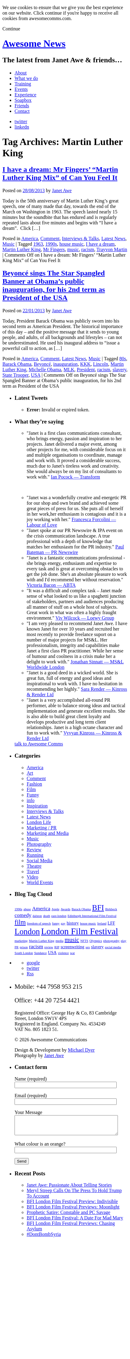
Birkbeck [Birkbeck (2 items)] (111, 909)
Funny (33, 794)
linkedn (22, 127)
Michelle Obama (45, 369)
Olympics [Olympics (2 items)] (95, 940)
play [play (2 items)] (123, 940)
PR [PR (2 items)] (16, 947)
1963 (38, 244)
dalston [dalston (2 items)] (37, 916)
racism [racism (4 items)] (36, 946)
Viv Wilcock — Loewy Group (84, 618)
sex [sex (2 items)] (87, 947)
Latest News (114, 238)
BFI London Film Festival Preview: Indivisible (72, 1205)
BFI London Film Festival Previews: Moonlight (73, 1210)
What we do (26, 78)
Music (8, 244)
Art (30, 773)
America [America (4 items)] (41, 908)
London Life (39, 822)
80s (122, 358)
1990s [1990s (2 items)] (18, 909)
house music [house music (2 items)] (88, 923)
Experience (25, 94)
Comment (49, 238)
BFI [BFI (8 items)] (98, 907)
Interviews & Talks (80, 238)
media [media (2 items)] (59, 940)
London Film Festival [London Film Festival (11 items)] (79, 931)
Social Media (39, 860)
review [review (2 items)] (48, 947)
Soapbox (23, 100)
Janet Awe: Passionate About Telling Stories (69, 1188)
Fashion (34, 784)
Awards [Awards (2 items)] (65, 909)
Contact (22, 111)
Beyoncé (42, 364)
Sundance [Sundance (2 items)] (40, 953)
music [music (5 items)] (72, 939)
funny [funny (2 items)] (56, 923)
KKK (85, 364)
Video (32, 877)
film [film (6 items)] (20, 922)
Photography (39, 844)
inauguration (65, 364)
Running (35, 855)
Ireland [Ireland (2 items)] (101, 923)
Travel (33, 871)
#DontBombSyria (44, 1237)
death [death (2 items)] (46, 916)
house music (71, 244)
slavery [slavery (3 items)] (97, 946)
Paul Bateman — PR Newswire (75, 549)
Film (31, 789)
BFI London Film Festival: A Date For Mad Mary (75, 1221)
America (29, 238)
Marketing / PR (42, 827)
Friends (22, 105)
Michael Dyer (81, 1050)
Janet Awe (62, 190)
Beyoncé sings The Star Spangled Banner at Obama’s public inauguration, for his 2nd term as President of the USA (53, 285)
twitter (21, 121)
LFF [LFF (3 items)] (111, 923)
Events (21, 89)
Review (34, 849)
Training (23, 83)
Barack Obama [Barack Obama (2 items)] (81, 909)
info (31, 800)
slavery (119, 369)
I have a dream (100, 244)
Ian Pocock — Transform (75, 476)
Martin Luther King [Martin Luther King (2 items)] (41, 940)
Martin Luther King (21, 249)
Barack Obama (17, 364)
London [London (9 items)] (27, 931)
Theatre (34, 866)
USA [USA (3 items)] (52, 952)
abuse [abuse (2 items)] (27, 909)
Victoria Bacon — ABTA (51, 585)
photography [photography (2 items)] (111, 940)
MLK (69, 369)
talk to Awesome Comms (39, 743)
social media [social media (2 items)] (113, 947)
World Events (40, 882)
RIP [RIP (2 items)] (56, 947)
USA (35, 375)
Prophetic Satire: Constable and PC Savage (68, 1216)
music (73, 249)
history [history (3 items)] (73, 923)
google (33, 962)
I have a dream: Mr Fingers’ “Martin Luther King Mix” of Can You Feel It (60, 173)
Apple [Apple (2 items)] (55, 909)
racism (87, 249)
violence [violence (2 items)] (63, 953)
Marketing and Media (48, 833)
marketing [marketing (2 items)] (21, 940)
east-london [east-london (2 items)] (58, 916)
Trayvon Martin (111, 249)
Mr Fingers (54, 249)
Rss (30, 973)
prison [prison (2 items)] (24, 947)
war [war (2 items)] (72, 953)
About (21, 72)
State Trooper (15, 375)
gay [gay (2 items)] (63, 923)
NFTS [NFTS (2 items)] (84, 940)
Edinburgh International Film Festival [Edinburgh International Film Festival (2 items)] (92, 916)
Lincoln (100, 364)
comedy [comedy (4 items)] (23, 915)
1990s (51, 244)
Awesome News (33, 43)
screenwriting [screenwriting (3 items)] (72, 946)
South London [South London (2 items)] (24, 953)
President (86, 369)
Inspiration (37, 805)
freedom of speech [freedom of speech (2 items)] (39, 923)
